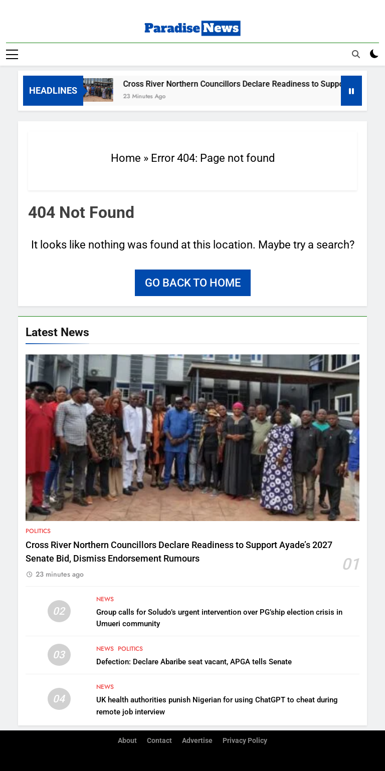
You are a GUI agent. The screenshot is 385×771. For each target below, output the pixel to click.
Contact (159, 740)
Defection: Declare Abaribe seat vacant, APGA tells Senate (194, 661)
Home (126, 158)
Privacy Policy (245, 740)
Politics (38, 531)
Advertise (197, 740)
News (105, 599)
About (127, 740)
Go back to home (193, 283)
